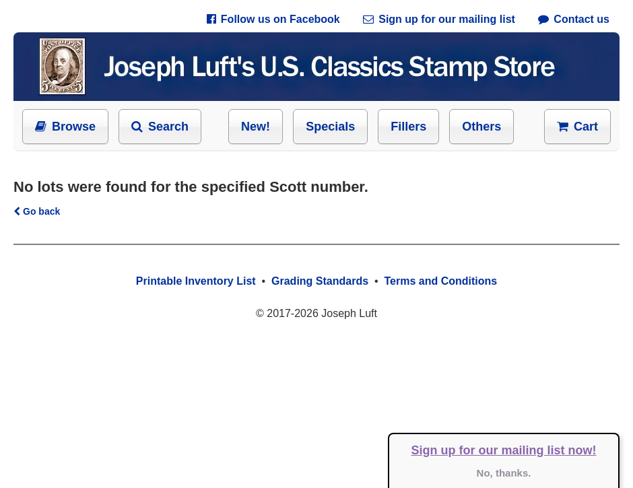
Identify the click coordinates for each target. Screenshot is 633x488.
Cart (577, 126)
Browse (65, 126)
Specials (330, 126)
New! (255, 126)
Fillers (408, 126)
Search (160, 126)
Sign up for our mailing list (439, 19)
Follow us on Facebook (273, 19)
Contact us (573, 19)
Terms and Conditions (440, 281)
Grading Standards (319, 281)
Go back (36, 211)
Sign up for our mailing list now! (504, 450)
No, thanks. (504, 473)
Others (481, 126)
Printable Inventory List (196, 281)
